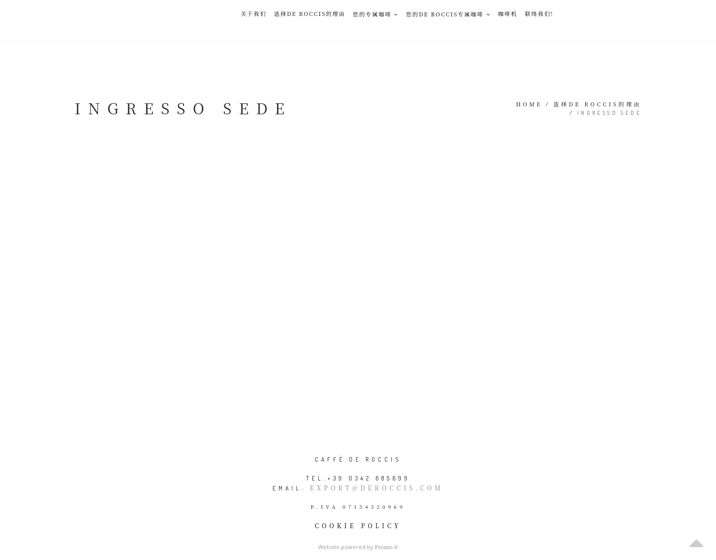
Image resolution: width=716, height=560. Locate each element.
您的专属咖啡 (375, 14)
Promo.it (386, 547)
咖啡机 (508, 13)
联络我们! (539, 13)
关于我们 (254, 13)
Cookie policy (358, 525)
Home (529, 104)
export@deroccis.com (376, 487)
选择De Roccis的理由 (309, 13)
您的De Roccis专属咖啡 (448, 14)
